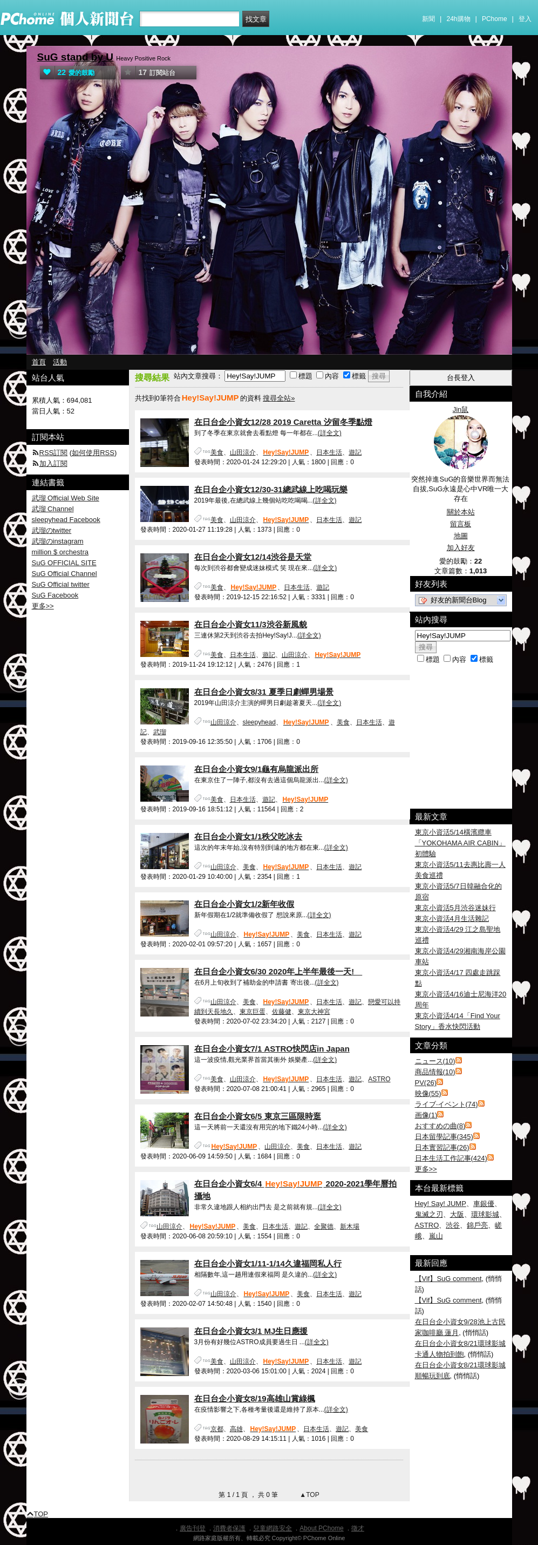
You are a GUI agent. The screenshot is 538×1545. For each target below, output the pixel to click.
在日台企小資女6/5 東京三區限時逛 (257, 1116)
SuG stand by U (75, 57)
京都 (216, 1429)
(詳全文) (330, 433)
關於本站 (461, 512)
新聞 (428, 19)
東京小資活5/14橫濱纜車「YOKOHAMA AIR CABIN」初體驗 (460, 843)
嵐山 (436, 1236)
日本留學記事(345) (444, 1137)
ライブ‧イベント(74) (446, 1104)
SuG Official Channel (64, 574)
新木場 (349, 1226)
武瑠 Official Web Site (65, 498)
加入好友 (461, 548)
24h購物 (459, 19)
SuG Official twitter (61, 584)
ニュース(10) (435, 1061)
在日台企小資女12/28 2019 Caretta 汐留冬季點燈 (283, 421)
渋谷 (453, 1225)
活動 (60, 362)
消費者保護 (229, 1528)
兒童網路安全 (272, 1528)
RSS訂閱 (53, 453)
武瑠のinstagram (58, 541)
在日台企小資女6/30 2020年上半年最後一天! (278, 971)
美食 (216, 452)
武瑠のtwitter (52, 530)
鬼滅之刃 (429, 1214)
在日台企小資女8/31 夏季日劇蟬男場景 (263, 691)
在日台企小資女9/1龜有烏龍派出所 (256, 769)
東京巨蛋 (252, 1011)
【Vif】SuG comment (448, 1279)
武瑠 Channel (53, 509)
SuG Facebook (55, 595)
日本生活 (329, 452)
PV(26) (426, 1083)
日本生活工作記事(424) (451, 1158)
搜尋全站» (279, 398)
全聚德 (323, 1226)
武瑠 (159, 732)
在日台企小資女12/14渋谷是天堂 (253, 556)
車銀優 (483, 1204)
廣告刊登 (193, 1528)
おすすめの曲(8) (440, 1126)
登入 (525, 19)
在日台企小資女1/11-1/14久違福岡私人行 (268, 1263)
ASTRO (379, 1079)
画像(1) (426, 1115)
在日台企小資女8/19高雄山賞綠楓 (254, 1398)
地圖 (461, 536)
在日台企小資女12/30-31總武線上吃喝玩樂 (271, 489)
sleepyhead (259, 722)
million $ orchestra (60, 552)
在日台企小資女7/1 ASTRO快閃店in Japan (272, 1048)
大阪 (457, 1214)
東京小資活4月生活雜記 (452, 918)
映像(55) (428, 1093)
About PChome (321, 1528)
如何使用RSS (93, 453)
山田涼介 (243, 452)
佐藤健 (281, 1011)
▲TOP (308, 1495)
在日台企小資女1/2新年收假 (244, 904)
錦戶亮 (477, 1225)
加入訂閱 (53, 463)
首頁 (39, 362)
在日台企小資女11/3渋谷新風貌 (250, 624)
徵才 (357, 1528)
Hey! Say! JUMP (440, 1204)
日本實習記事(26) (442, 1147)
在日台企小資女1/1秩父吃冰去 (248, 836)
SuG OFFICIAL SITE (64, 563)
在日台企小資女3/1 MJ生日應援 (251, 1331)
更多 (426, 1169)
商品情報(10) (435, 1072)
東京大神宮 (314, 1011)
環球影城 (485, 1214)
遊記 (355, 452)
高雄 (236, 1429)
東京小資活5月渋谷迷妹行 (455, 908)
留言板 (460, 524)
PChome (494, 19)
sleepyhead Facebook (66, 520)
